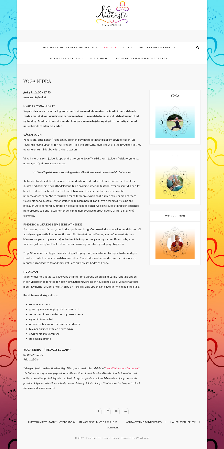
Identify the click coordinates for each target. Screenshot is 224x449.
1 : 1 (126, 47)
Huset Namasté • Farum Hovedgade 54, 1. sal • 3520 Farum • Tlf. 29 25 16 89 (72, 422)
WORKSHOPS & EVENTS (157, 47)
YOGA (108, 47)
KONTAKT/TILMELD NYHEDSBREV (142, 58)
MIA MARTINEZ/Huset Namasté (68, 47)
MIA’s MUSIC (100, 58)
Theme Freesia (110, 438)
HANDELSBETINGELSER (183, 422)
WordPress (142, 438)
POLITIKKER (112, 427)
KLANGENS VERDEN (65, 58)
